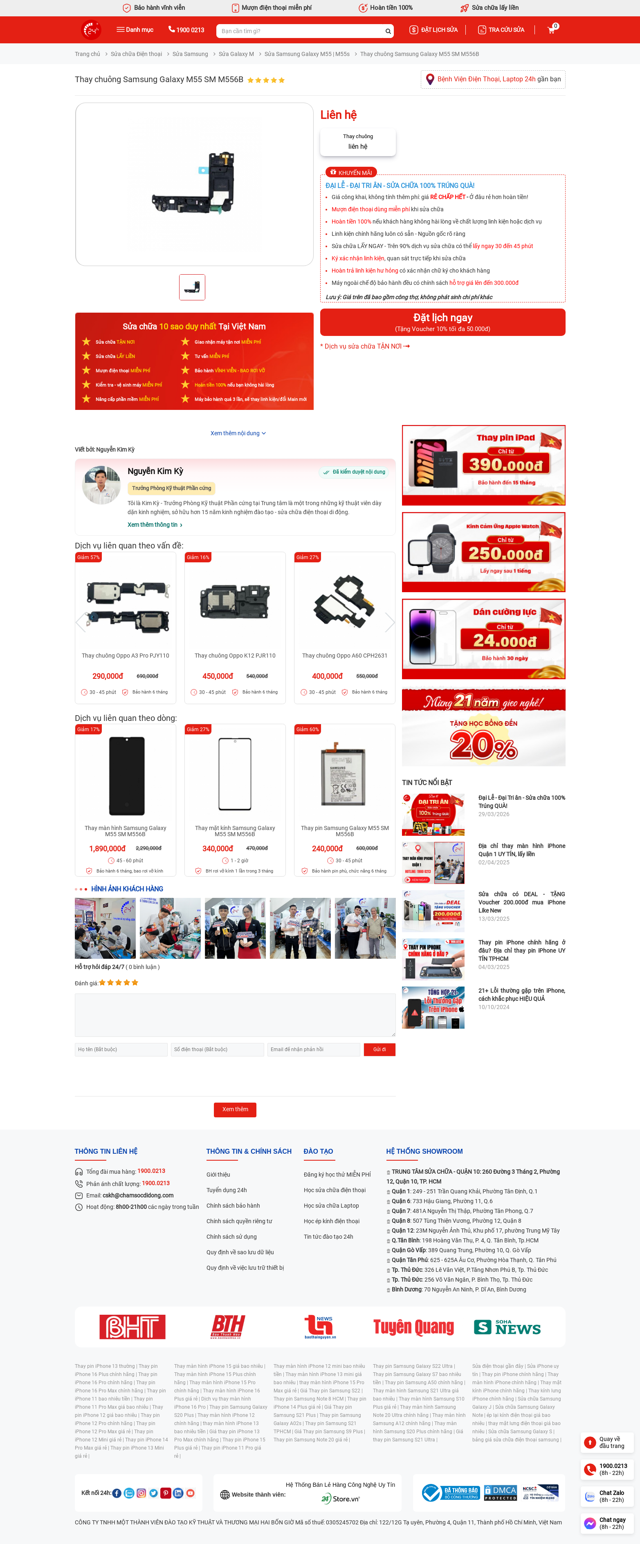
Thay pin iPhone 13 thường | (107, 1366)
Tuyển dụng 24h (227, 1190)
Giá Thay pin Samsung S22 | (331, 1391)
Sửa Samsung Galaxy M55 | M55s (307, 54)
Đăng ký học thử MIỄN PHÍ (337, 1174)
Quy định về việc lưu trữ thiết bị (245, 1267)
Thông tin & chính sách (249, 1151)
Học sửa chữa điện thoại (335, 1190)
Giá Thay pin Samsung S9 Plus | (329, 1431)
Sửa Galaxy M (236, 54)
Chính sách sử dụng (232, 1236)
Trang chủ (87, 54)
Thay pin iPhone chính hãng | (515, 1374)
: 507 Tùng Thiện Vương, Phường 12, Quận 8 (456, 1220)
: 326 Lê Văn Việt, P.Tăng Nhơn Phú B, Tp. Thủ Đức (470, 1270)
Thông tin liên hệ (106, 1151)
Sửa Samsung (190, 54)
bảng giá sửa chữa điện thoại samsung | (516, 1440)
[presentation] (137, 1076)
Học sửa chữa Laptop (331, 1205)
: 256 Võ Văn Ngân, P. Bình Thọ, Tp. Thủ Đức (462, 1279)
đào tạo (318, 1151)
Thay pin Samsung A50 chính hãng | (425, 1382)
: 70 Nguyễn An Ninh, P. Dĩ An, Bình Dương (459, 1289)
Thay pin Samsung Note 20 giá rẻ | (312, 1440)
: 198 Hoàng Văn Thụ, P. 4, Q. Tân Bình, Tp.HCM (465, 1240)
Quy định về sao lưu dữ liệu (240, 1252)
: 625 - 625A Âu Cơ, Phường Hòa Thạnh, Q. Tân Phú (474, 1260)
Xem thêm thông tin (152, 524)
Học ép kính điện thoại (331, 1221)
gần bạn (499, 79)
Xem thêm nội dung (235, 433)
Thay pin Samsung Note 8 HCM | (310, 1399)
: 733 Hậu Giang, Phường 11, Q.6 (442, 1201)
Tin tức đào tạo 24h (328, 1236)
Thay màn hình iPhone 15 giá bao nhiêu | (219, 1366)
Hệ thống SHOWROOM (424, 1151)
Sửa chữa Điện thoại (136, 54)
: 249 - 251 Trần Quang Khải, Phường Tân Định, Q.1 (465, 1191)
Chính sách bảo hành (233, 1205)
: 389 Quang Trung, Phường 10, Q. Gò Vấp (461, 1250)
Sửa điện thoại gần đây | (499, 1366)
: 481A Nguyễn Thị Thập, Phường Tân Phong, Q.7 (462, 1211)
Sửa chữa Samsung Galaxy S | (521, 1431)
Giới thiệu (218, 1174)
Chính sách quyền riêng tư (239, 1221)
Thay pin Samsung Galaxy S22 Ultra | (414, 1366)
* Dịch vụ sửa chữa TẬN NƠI (361, 346)
